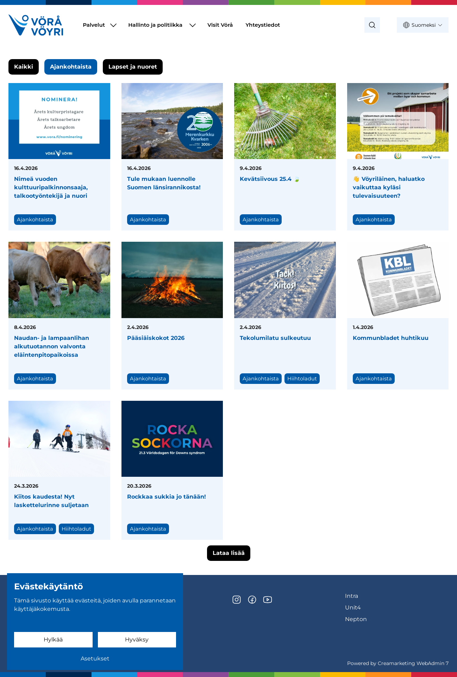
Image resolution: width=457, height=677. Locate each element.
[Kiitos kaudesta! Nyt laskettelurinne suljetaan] (59, 470)
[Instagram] (236, 599)
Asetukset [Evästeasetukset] (95, 658)
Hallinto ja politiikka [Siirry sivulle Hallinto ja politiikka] (155, 24)
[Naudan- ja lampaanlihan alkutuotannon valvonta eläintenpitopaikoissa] (59, 315)
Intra (351, 596)
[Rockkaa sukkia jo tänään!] (172, 470)
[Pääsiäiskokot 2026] (172, 315)
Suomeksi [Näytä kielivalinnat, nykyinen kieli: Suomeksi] (422, 25)
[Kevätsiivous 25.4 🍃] (285, 156)
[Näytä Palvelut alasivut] (113, 25)
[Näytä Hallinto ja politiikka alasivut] (192, 25)
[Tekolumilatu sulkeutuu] (285, 315)
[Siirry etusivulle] (35, 25)
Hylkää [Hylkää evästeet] (53, 639)
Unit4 (353, 607)
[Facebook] (252, 599)
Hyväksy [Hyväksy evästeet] (137, 639)
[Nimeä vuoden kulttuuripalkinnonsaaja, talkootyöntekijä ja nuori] (59, 156)
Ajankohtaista (71, 66)
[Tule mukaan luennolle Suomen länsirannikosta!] (172, 156)
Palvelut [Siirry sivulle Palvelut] (94, 24)
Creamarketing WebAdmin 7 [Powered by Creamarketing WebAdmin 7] (413, 663)
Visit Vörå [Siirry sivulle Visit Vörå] (220, 24)
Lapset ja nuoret (132, 66)
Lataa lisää (229, 553)
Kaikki (23, 66)
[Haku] (372, 25)
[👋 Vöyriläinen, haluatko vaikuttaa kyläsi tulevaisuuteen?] (398, 156)
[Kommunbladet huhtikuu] (398, 315)
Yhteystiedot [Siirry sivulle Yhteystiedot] (262, 24)
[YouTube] (267, 599)
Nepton (356, 619)
